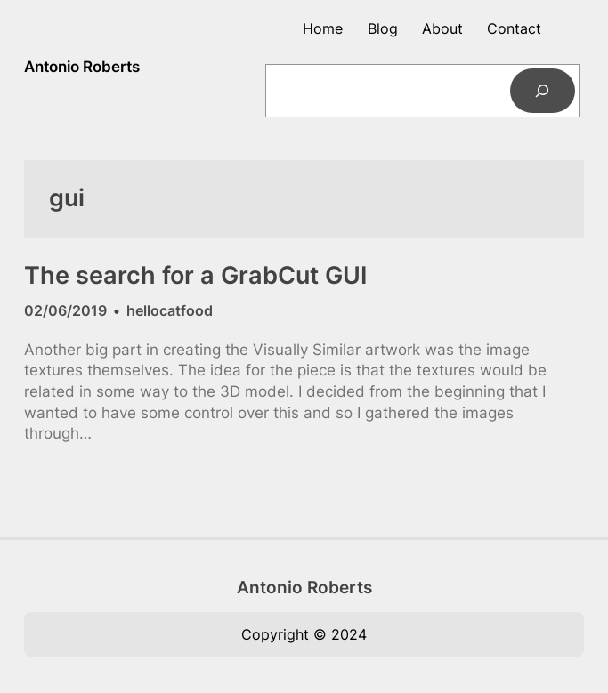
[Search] (542, 90)
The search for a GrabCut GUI (195, 276)
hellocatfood (169, 310)
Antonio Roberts (82, 67)
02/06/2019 (65, 310)
